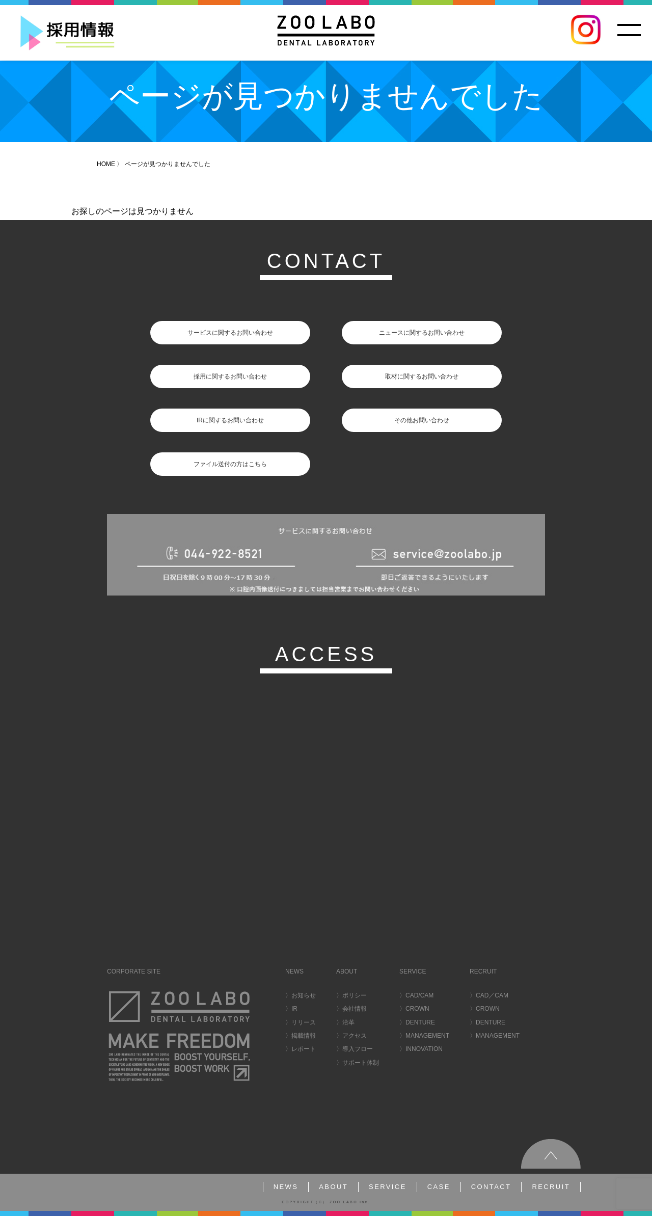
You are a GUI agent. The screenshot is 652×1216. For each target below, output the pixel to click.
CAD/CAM (419, 995)
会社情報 (354, 1008)
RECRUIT (551, 1187)
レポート (303, 1048)
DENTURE (420, 1022)
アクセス (354, 1035)
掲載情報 (303, 1035)
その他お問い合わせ (421, 420)
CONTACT (491, 1187)
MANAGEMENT (427, 1035)
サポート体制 (360, 1062)
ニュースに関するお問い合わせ (422, 332)
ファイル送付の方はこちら (230, 464)
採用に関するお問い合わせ (230, 376)
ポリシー (354, 995)
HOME (106, 164)
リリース (303, 1022)
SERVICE (387, 1187)
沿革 (348, 1022)
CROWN (417, 1008)
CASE (438, 1187)
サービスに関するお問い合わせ (230, 332)
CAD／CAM (492, 995)
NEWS (286, 1187)
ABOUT (333, 1187)
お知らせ (303, 995)
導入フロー (357, 1048)
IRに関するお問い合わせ (230, 420)
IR (294, 1008)
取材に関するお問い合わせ (421, 376)
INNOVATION (424, 1048)
